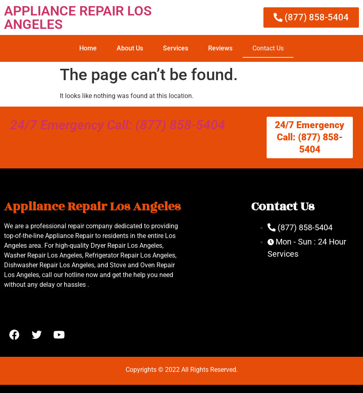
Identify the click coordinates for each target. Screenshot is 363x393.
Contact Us (268, 48)
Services (175, 48)
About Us (130, 48)
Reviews (220, 48)
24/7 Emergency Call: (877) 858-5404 (117, 125)
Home (88, 48)
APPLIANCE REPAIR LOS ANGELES (78, 17)
